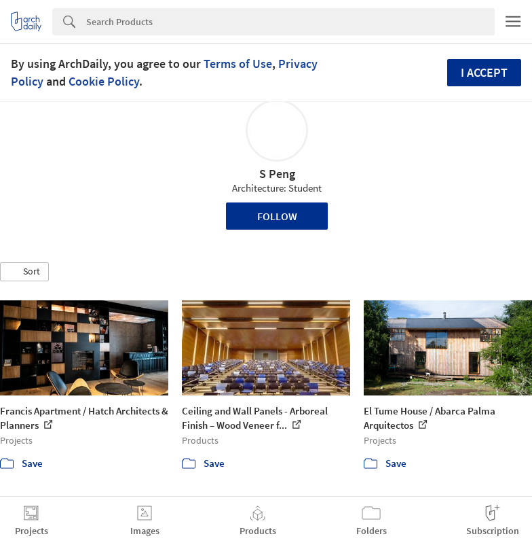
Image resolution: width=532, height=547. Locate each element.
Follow (277, 216)
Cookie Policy (104, 81)
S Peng (277, 173)
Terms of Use (238, 63)
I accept (484, 72)
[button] (24, 271)
